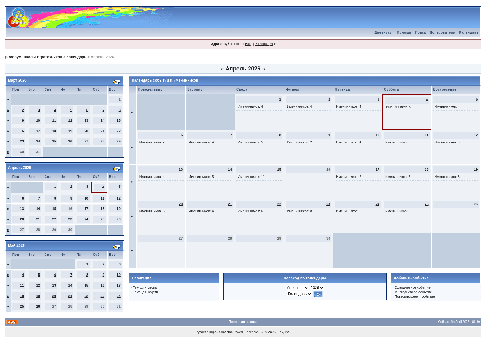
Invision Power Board (237, 332)
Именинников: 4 (250, 106)
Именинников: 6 (397, 142)
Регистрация (264, 44)
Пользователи (443, 32)
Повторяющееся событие (415, 296)
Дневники (383, 32)
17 (38, 131)
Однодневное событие (413, 287)
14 (102, 120)
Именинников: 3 (447, 176)
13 (86, 120)
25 (54, 141)
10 (38, 120)
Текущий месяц (145, 287)
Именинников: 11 (251, 176)
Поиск (420, 32)
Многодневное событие (413, 292)
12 (70, 120)
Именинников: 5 (398, 107)
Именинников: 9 (447, 142)
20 (86, 131)
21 (102, 131)
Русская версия (208, 332)
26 (70, 141)
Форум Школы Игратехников (35, 57)
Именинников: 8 (299, 211)
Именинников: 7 (152, 142)
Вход (248, 44)
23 (22, 141)
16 (22, 131)
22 (119, 131)
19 (70, 131)
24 (38, 141)
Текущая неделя (145, 292)
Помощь (404, 32)
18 (54, 131)
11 (54, 120)
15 (119, 120)
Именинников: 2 (299, 142)
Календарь (469, 32)
